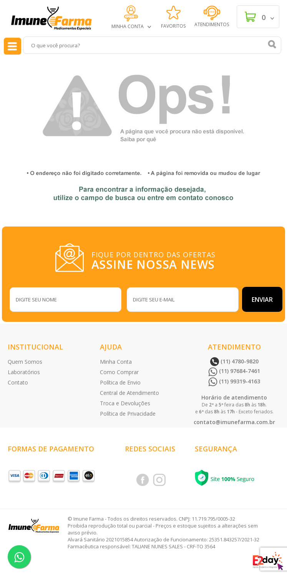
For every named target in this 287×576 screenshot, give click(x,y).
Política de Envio (120, 382)
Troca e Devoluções (125, 403)
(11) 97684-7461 (234, 371)
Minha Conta (116, 361)
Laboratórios (24, 372)
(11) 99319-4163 (234, 381)
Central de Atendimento (129, 392)
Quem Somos (25, 361)
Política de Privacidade (128, 413)
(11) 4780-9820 (234, 361)
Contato (18, 382)
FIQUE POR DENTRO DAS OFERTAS (154, 259)
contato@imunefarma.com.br (234, 422)
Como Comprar (119, 372)
